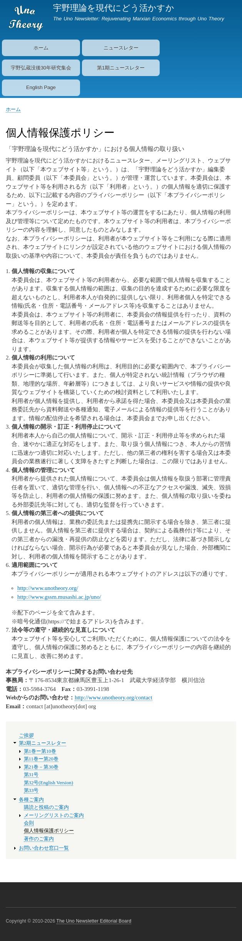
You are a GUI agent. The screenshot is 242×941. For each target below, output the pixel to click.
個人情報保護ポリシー (49, 830)
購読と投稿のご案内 (46, 807)
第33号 (31, 790)
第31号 (31, 774)
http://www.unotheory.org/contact (113, 697)
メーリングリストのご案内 (54, 815)
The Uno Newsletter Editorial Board (94, 921)
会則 (29, 823)
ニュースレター (121, 48)
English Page (41, 87)
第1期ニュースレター (121, 68)
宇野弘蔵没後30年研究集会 (41, 68)
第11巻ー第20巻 (41, 759)
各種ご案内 (31, 799)
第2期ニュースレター (42, 743)
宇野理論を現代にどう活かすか (113, 8)
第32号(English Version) (48, 782)
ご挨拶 (26, 735)
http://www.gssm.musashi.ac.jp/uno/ (59, 597)
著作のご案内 (39, 839)
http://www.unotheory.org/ (47, 588)
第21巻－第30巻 (41, 767)
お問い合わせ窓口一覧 (44, 848)
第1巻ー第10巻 (40, 751)
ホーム (40, 48)
